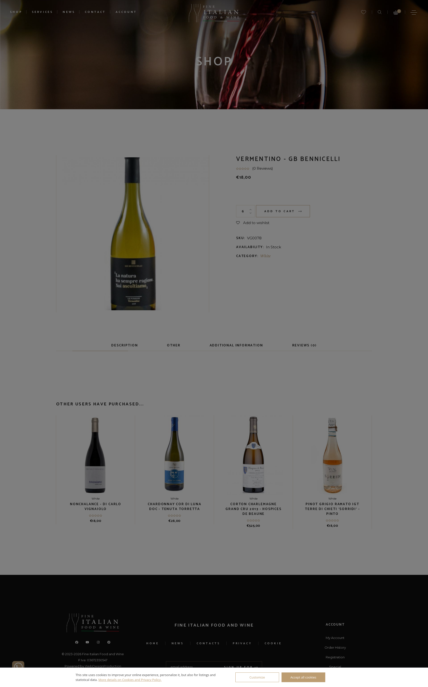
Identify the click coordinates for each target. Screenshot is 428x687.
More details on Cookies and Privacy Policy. (130, 680)
